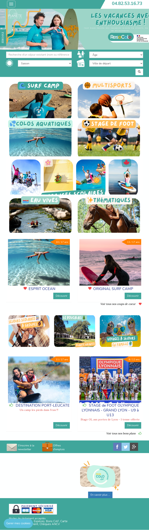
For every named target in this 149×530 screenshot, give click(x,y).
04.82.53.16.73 (127, 3)
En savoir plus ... (100, 495)
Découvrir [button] (61, 296)
